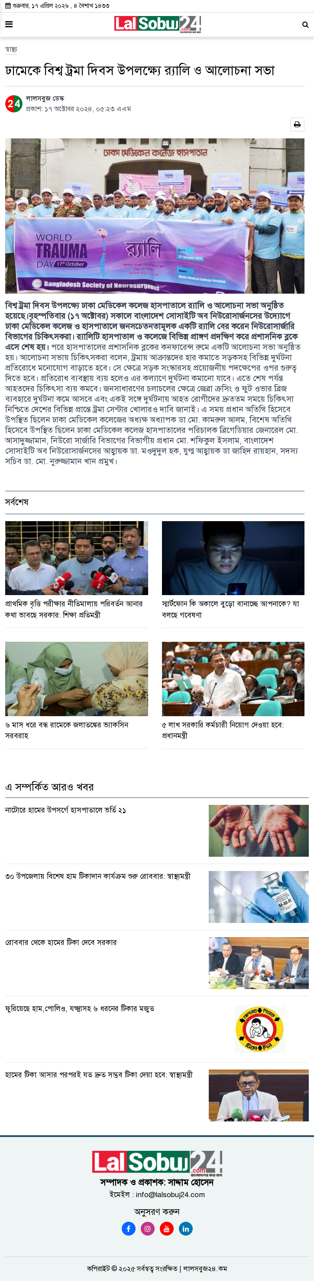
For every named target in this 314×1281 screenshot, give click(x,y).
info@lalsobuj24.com (170, 1194)
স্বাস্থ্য (11, 49)
